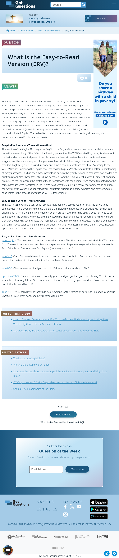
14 (13, 240)
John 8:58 (7, 268)
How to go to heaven (39, 18)
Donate (101, 18)
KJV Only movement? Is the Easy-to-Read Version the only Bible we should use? (55, 382)
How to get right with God (42, 21)
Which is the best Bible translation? (32, 364)
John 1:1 (6, 240)
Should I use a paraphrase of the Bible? (34, 388)
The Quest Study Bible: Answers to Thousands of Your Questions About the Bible (56, 330)
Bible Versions (63, 414)
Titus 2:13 (7, 292)
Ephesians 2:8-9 (10, 276)
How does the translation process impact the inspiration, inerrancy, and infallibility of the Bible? (60, 373)
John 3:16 (7, 256)
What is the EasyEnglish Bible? (29, 358)
